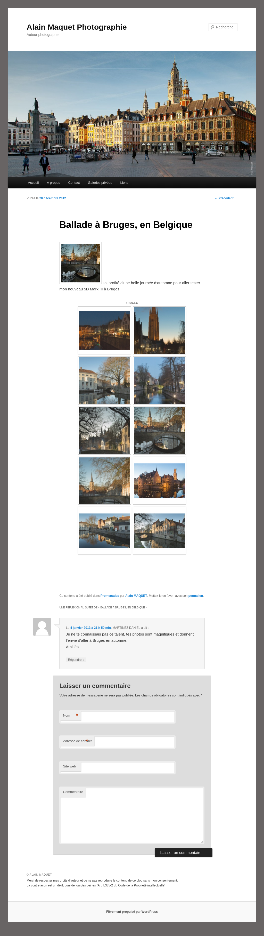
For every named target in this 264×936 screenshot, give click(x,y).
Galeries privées (100, 183)
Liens (124, 183)
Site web (69, 766)
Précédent (223, 198)
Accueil (33, 183)
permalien (195, 596)
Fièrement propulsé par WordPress (132, 912)
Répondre (76, 659)
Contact (74, 183)
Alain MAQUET (136, 596)
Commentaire (73, 792)
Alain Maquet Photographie (77, 27)
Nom (70, 715)
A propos (53, 183)
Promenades (110, 596)
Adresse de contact (77, 741)
